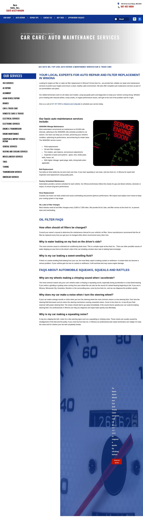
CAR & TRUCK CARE (103, 76)
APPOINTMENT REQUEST (76, 17)
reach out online (72, 113)
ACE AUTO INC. (45, 76)
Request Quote (117, 470)
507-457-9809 (127, 6)
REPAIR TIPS (34, 17)
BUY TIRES (60, 17)
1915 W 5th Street (36, 33)
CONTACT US (47, 17)
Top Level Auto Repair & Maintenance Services (73, 76)
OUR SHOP (7, 17)
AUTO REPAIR (20, 17)
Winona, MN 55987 (48, 33)
